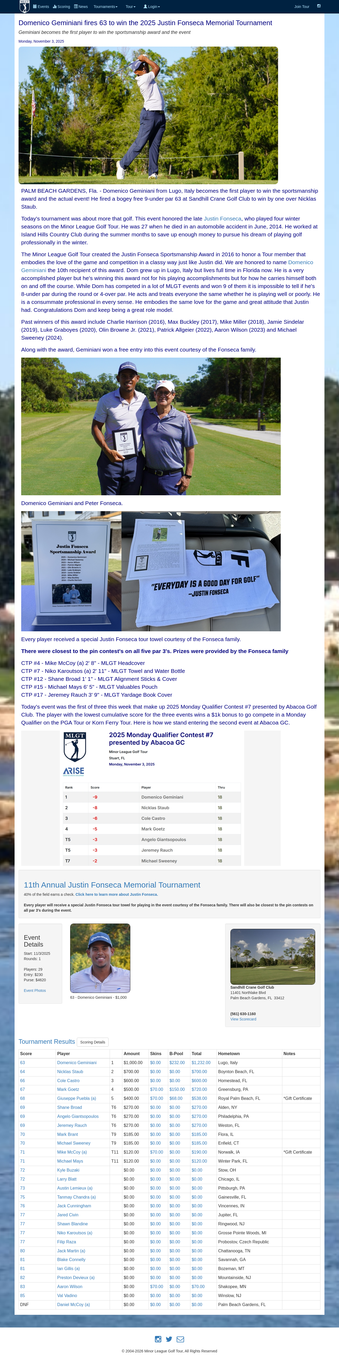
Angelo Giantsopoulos (78, 1116)
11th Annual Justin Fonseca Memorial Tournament (112, 884)
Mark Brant (67, 1134)
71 (22, 1152)
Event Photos (35, 990)
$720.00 (199, 1089)
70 (22, 1134)
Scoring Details (92, 1042)
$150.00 (177, 1089)
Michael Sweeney (73, 1143)
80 (22, 1251)
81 (22, 1259)
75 (22, 1197)
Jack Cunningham (74, 1206)
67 (22, 1089)
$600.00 (199, 1080)
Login (152, 6)
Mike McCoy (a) (72, 1152)
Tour (130, 6)
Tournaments (105, 6)
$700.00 (199, 1071)
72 (22, 1170)
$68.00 (176, 1098)
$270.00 (199, 1107)
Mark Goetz (68, 1089)
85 (22, 1295)
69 (22, 1107)
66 (22, 1080)
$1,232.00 (201, 1062)
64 (22, 1071)
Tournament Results (48, 1041)
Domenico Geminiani (77, 1062)
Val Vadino (67, 1295)
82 (22, 1277)
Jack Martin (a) (71, 1251)
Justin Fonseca (222, 218)
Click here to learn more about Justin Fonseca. (116, 894)
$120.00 (199, 1161)
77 (22, 1215)
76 (22, 1206)
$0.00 (155, 1062)
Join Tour (301, 6)
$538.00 (199, 1098)
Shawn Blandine (72, 1224)
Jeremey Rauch (72, 1125)
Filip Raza (66, 1242)
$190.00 (199, 1152)
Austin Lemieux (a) (74, 1188)
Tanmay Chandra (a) (76, 1197)
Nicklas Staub (70, 1071)
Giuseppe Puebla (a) (76, 1098)
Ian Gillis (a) (68, 1268)
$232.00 (177, 1062)
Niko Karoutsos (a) (74, 1233)
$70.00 (156, 1089)
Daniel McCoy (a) (73, 1304)
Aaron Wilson (69, 1286)
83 (22, 1286)
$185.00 (199, 1134)
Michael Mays (70, 1161)
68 (22, 1098)
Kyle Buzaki (68, 1170)
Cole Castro (68, 1080)
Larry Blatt (67, 1179)
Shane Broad (69, 1107)
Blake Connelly (71, 1259)
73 (22, 1188)
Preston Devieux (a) (76, 1277)
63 (22, 1062)
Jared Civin (67, 1215)
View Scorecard (243, 1019)
